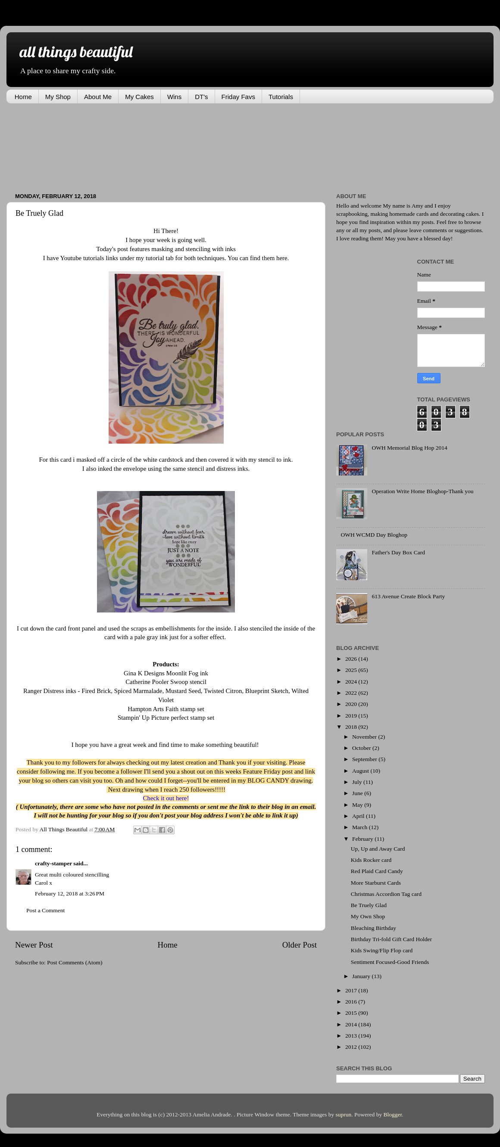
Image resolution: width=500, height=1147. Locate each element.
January (362, 976)
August (361, 771)
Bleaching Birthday (373, 928)
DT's (201, 96)
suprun (344, 1114)
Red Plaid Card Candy (377, 871)
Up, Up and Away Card (378, 848)
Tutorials (281, 96)
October (362, 748)
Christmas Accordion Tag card (386, 894)
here (281, 258)
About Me (98, 96)
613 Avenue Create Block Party (408, 596)
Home (23, 96)
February (363, 839)
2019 (351, 715)
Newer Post (34, 944)
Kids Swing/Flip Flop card (382, 950)
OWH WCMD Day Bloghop (374, 535)
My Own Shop (368, 916)
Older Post (299, 944)
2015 (351, 1013)
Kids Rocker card (371, 860)
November (365, 737)
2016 (351, 1001)
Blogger (393, 1114)
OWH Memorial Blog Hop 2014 (409, 448)
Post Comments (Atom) (74, 962)
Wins (174, 96)
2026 (351, 659)
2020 (351, 704)
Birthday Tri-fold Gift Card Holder (391, 939)
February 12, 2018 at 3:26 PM (69, 893)
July (357, 782)
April (359, 816)
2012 (351, 1047)
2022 (351, 693)
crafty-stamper (53, 863)
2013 (351, 1035)
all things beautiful (75, 51)
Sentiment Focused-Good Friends (390, 962)
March (360, 827)
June (358, 793)
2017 (351, 990)
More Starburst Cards (376, 883)
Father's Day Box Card (398, 552)
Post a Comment (45, 910)
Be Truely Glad (369, 905)
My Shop (58, 96)
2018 (351, 727)
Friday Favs (238, 96)
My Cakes (139, 96)
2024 (351, 681)
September (365, 759)
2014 (351, 1024)
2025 (351, 670)
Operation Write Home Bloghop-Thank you (422, 491)
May (358, 805)
